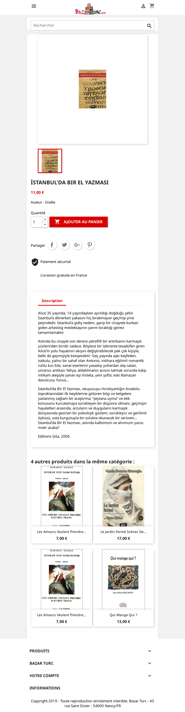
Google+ (77, 245)
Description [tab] (52, 300)
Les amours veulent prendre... (61, 531)
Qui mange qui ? (123, 615)
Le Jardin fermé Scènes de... (123, 531)
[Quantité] (36, 222)
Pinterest (89, 245)
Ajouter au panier (78, 222)
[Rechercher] (92, 25)
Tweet (64, 245)
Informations (45, 688)
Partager (52, 245)
